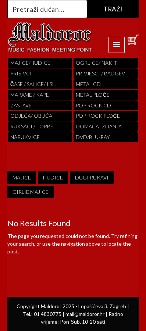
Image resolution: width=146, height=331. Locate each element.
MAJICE (22, 177)
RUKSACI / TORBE (31, 126)
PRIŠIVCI (21, 73)
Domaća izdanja (99, 126)
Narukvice (25, 137)
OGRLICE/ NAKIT (96, 63)
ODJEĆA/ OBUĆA (31, 116)
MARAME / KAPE (29, 95)
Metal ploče (92, 95)
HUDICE (53, 177)
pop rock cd (93, 105)
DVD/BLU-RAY (93, 137)
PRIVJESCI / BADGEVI (101, 73)
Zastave (21, 105)
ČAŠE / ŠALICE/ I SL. (33, 84)
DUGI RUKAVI (91, 177)
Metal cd (88, 84)
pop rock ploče (98, 116)
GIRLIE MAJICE (31, 192)
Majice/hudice (30, 63)
